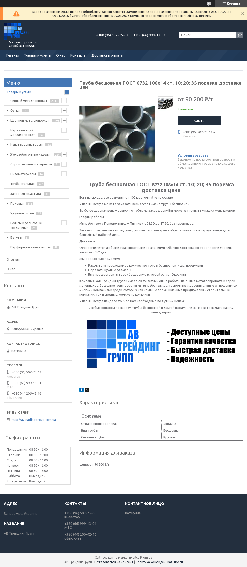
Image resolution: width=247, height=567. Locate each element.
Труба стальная (22, 183)
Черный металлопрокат (29, 100)
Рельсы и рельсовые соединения (26, 225)
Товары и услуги (37, 55)
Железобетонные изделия (30, 154)
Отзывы (13, 259)
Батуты (16, 237)
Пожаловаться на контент (113, 562)
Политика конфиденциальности (159, 562)
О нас (60, 55)
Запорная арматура (26, 193)
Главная (12, 55)
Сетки (15, 110)
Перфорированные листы (30, 247)
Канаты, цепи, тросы (26, 144)
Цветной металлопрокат (29, 120)
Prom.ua (146, 557)
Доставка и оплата (107, 55)
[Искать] (239, 35)
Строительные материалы (31, 164)
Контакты (78, 55)
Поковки (17, 203)
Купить (199, 120)
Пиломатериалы (23, 174)
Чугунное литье (22, 213)
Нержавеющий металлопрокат (22, 132)
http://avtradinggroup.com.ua (34, 419)
